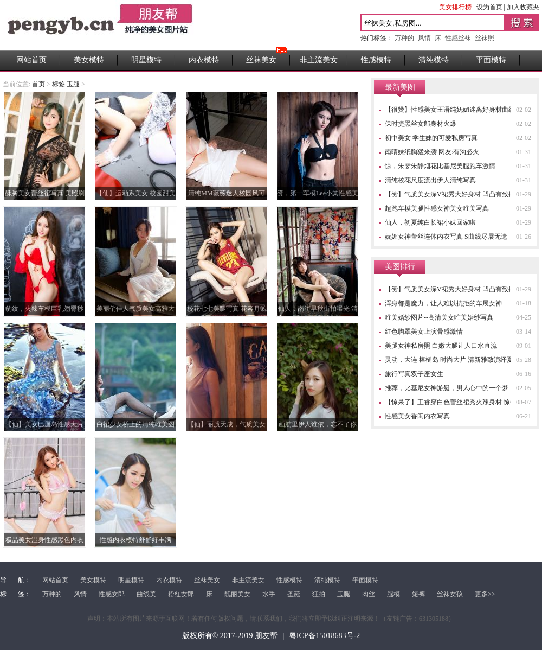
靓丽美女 (237, 594)
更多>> (485, 594)
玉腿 (343, 594)
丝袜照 (484, 38)
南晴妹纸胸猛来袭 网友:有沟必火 (432, 152)
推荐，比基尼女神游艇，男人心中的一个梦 (446, 388)
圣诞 (293, 594)
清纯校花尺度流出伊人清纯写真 (430, 180)
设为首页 (489, 7)
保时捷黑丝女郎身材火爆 (420, 124)
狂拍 (318, 594)
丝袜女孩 (450, 594)
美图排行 (400, 267)
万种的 (404, 38)
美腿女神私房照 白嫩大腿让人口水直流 (441, 345)
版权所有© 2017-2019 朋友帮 (230, 636)
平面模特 (491, 60)
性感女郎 (112, 594)
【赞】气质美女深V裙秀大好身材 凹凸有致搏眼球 (456, 194)
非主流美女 (319, 60)
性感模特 (376, 60)
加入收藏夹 (523, 7)
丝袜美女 (261, 60)
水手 (268, 594)
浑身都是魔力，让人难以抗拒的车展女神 (443, 303)
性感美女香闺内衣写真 (417, 416)
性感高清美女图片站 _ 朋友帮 (100, 25)
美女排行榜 (455, 7)
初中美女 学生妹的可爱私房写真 (431, 138)
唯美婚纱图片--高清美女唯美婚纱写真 (439, 317)
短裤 (418, 594)
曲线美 (146, 594)
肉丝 (368, 594)
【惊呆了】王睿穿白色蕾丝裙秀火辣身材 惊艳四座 (457, 402)
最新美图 (400, 87)
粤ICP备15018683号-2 (324, 636)
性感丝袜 (458, 38)
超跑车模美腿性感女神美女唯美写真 (437, 208)
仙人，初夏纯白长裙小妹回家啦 (430, 222)
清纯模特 (433, 60)
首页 (38, 84)
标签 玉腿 (66, 84)
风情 (424, 38)
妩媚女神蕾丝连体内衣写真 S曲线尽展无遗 (446, 236)
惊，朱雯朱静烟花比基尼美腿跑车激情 (440, 166)
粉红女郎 (181, 594)
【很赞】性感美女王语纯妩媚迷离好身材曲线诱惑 (456, 109)
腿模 (393, 594)
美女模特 (89, 60)
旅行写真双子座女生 (414, 374)
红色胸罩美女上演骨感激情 (424, 331)
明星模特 (146, 60)
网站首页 (31, 60)
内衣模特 (204, 60)
